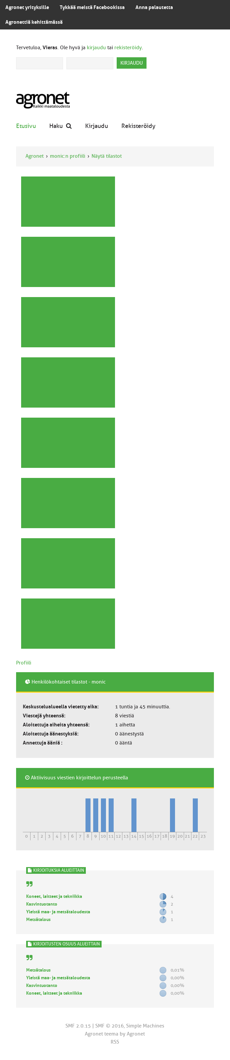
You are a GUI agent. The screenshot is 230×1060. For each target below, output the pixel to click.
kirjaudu (96, 48)
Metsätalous (38, 919)
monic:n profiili (67, 156)
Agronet (34, 156)
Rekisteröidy (138, 125)
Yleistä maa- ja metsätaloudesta (58, 911)
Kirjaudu (96, 125)
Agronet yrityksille (27, 7)
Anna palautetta (154, 7)
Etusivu (26, 125)
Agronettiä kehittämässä (34, 22)
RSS (115, 1042)
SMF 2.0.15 (78, 1026)
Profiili (23, 663)
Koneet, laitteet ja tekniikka (54, 896)
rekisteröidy (128, 48)
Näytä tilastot (107, 156)
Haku (60, 125)
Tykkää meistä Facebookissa (92, 7)
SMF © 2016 (109, 1026)
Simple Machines (145, 1026)
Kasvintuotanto (41, 904)
